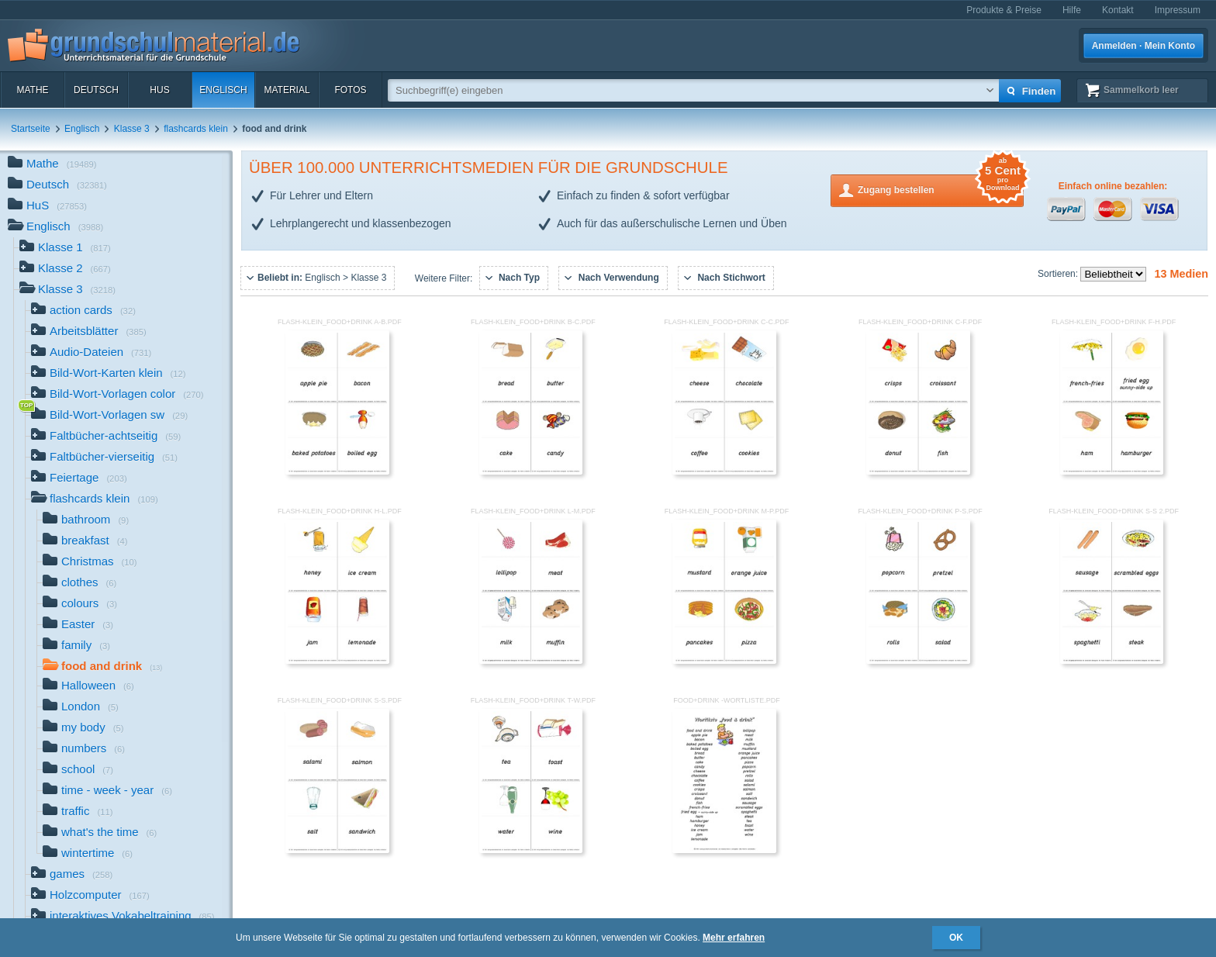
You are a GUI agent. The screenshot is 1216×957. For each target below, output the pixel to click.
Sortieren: (1059, 273)
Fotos (350, 90)
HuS (159, 90)
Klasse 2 (65, 269)
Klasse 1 (65, 248)
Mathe (32, 90)
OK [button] (956, 937)
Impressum (1177, 10)
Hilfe (1071, 10)
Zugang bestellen (941, 188)
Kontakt (1118, 10)
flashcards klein (196, 128)
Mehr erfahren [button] (734, 937)
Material (286, 90)
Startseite (30, 128)
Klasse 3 (132, 128)
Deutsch (96, 90)
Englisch (223, 90)
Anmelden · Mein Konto (1143, 45)
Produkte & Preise (1004, 10)
